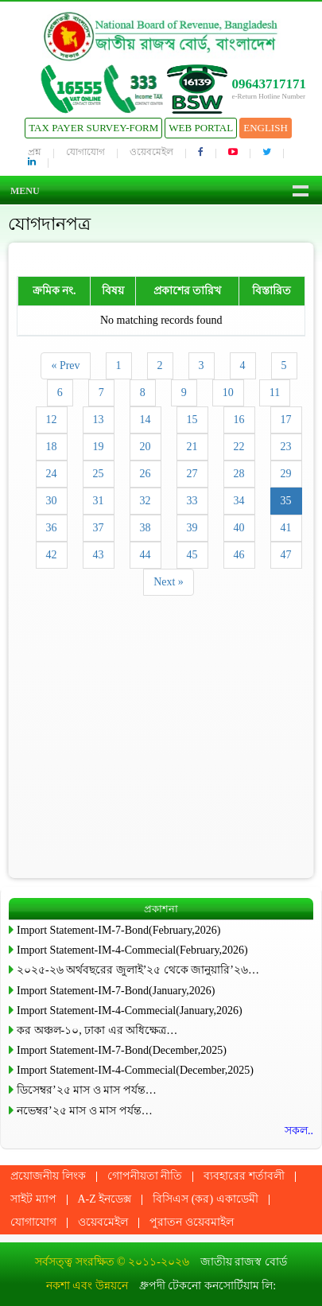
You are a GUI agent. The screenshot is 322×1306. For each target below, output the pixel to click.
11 (275, 392)
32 (145, 501)
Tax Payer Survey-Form (93, 128)
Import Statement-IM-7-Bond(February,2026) (118, 930)
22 (239, 447)
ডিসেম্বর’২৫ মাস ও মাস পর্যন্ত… (87, 1090)
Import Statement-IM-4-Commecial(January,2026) (129, 1010)
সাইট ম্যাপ (33, 1199)
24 (51, 474)
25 (98, 474)
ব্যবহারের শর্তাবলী (244, 1176)
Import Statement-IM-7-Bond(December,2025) (122, 1050)
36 (51, 528)
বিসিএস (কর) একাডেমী (205, 1199)
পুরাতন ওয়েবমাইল (191, 1222)
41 (286, 528)
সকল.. (299, 1131)
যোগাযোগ (85, 151)
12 (51, 420)
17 (286, 420)
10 (228, 392)
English (265, 128)
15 (192, 420)
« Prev (65, 365)
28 (239, 474)
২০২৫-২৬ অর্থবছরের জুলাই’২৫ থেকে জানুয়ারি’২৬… (138, 970)
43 (98, 555)
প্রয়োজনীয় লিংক (48, 1176)
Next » (168, 582)
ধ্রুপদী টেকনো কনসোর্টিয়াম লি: (207, 1286)
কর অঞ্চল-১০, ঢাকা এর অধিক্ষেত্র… (97, 1030)
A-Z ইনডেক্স (105, 1199)
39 (192, 528)
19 (98, 447)
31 (98, 501)
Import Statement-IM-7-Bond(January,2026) (116, 991)
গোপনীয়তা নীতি (145, 1176)
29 (286, 474)
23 (286, 447)
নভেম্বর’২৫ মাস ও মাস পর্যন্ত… (85, 1111)
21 (192, 447)
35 (286, 501)
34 (239, 501)
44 (145, 555)
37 (98, 528)
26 (145, 474)
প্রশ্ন (34, 151)
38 (145, 528)
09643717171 (269, 83)
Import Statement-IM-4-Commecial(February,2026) (132, 950)
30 (51, 501)
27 (192, 474)
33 (192, 501)
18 (51, 447)
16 (239, 420)
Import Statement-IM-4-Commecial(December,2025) (135, 1070)
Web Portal (201, 128)
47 (286, 555)
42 (51, 555)
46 (239, 555)
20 (145, 447)
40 (239, 528)
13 (98, 420)
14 (145, 420)
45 (192, 555)
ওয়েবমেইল (151, 151)
